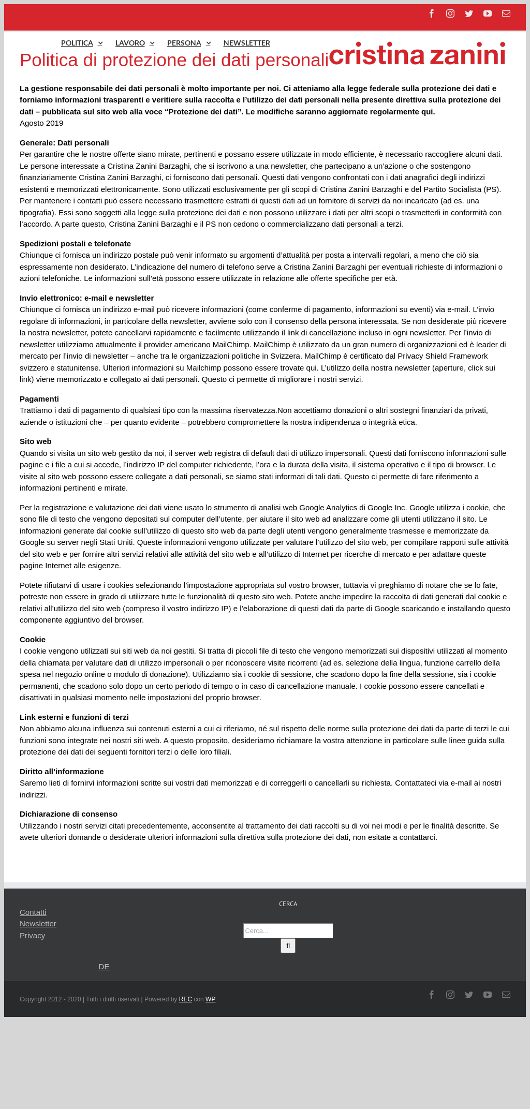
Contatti (33, 912)
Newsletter (38, 923)
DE (104, 966)
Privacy (32, 935)
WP (210, 999)
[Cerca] (288, 945)
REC (185, 999)
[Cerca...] (288, 930)
